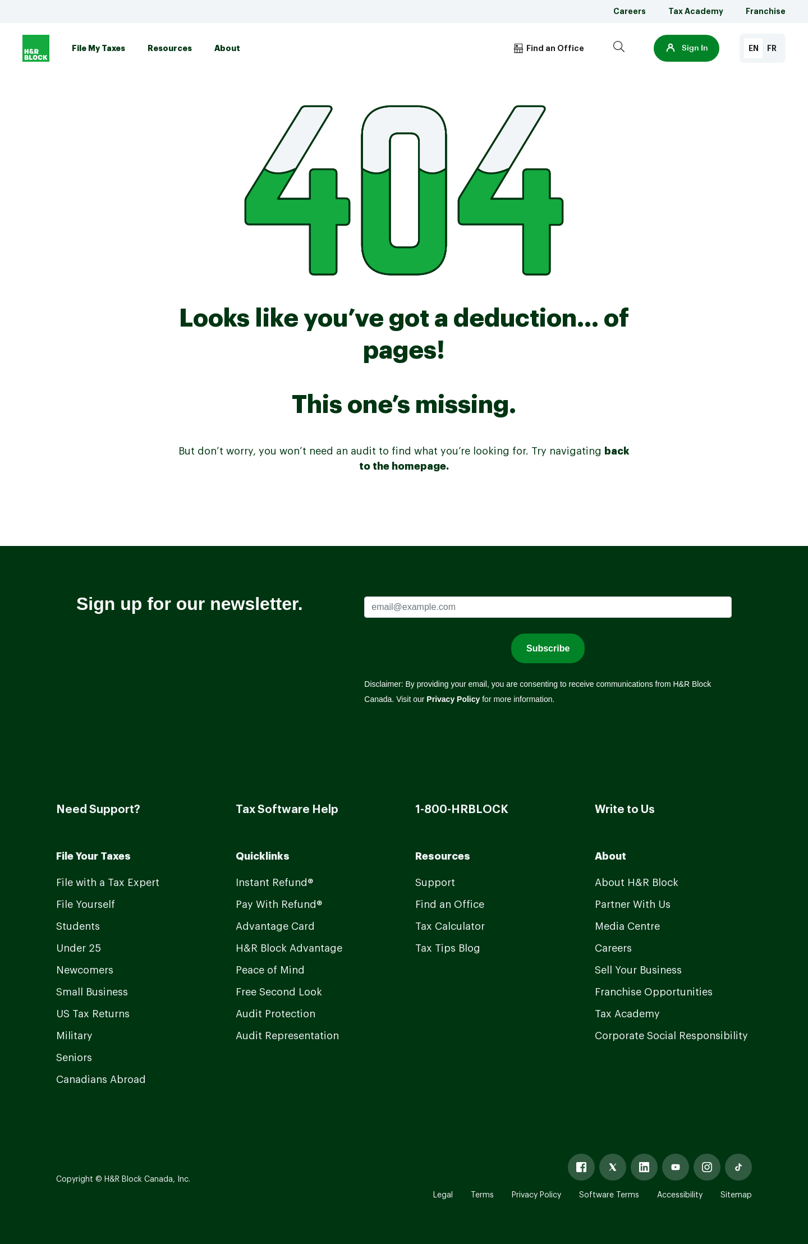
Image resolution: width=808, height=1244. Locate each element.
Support (435, 883)
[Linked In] (644, 1167)
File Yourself (85, 904)
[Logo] (35, 48)
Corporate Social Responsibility (671, 1036)
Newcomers (84, 970)
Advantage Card (275, 926)
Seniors (74, 1058)
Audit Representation (287, 1036)
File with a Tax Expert (107, 883)
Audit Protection (275, 1014)
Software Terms (609, 1195)
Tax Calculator (450, 926)
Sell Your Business (638, 970)
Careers (629, 11)
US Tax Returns (93, 1014)
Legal (443, 1195)
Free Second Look (279, 992)
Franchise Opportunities (654, 992)
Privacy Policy (536, 1195)
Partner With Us (633, 904)
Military (74, 1036)
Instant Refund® (274, 883)
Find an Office (449, 904)
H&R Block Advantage (289, 948)
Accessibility (680, 1195)
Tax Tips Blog (447, 948)
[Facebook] (581, 1167)
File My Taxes (98, 48)
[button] (686, 48)
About (227, 48)
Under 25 (78, 948)
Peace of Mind (270, 970)
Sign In (686, 48)
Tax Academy (695, 11)
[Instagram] (707, 1167)
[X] (612, 1167)
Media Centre (627, 926)
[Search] (618, 48)
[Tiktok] (738, 1167)
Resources (170, 48)
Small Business (92, 992)
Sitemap (736, 1195)
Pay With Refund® (279, 904)
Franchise (766, 11)
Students (78, 926)
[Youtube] (675, 1167)
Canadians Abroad (101, 1080)
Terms (482, 1195)
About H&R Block (636, 883)
